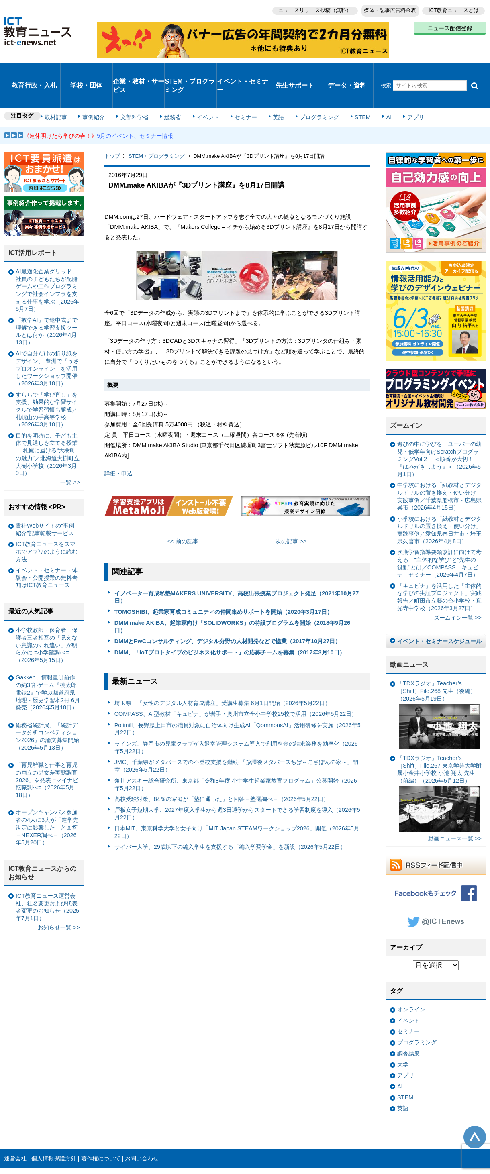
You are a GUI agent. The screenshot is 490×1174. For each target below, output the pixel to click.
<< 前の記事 (182, 511)
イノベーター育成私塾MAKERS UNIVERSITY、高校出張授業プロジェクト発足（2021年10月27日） (236, 567)
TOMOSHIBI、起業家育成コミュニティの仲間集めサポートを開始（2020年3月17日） (223, 582)
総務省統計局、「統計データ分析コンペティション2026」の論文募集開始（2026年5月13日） (47, 706)
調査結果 (408, 1023)
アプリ (395, 89)
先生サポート (294, 70)
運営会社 (15, 1128)
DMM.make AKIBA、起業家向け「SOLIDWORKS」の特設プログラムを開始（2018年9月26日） (232, 597)
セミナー (240, 89)
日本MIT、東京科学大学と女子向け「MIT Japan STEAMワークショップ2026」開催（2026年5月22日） (236, 802)
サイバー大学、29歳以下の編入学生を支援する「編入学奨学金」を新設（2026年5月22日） (230, 817)
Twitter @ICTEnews (436, 891)
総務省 (172, 89)
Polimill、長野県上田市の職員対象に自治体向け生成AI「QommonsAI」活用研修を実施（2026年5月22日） (237, 699)
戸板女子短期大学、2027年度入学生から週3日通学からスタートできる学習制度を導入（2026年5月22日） (237, 784)
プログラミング (307, 89)
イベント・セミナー (240, 69)
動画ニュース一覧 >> (455, 808)
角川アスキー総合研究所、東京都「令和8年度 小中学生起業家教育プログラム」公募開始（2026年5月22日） (235, 755)
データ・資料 (347, 70)
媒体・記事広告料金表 (386, 8)
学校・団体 (87, 70)
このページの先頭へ (474, 1107)
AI (371, 89)
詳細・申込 (119, 443)
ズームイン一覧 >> (458, 588)
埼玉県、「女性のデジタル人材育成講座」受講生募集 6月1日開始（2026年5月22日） (222, 673)
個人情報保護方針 (53, 1128)
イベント (205, 89)
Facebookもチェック (436, 863)
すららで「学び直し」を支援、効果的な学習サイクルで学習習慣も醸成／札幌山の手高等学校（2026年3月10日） (47, 379)
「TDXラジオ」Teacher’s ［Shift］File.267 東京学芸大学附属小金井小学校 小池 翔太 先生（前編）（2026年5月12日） (439, 763)
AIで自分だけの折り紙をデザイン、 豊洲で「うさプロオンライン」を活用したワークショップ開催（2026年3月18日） (47, 338)
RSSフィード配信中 (436, 835)
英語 (270, 89)
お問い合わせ (142, 1128)
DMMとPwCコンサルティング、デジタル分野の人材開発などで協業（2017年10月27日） (227, 611)
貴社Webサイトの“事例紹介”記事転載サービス (45, 500)
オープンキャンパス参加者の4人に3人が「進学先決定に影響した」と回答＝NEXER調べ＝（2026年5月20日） (47, 797)
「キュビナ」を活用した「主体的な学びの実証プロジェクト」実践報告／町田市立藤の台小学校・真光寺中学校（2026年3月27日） (439, 566)
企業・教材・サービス (136, 69)
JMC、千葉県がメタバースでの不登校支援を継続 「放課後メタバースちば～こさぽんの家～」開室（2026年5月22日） (236, 736)
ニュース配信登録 (449, 24)
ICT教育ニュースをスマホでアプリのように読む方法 (47, 521)
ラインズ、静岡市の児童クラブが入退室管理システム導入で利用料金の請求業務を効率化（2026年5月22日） (236, 718)
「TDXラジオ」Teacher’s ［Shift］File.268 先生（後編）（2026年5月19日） (438, 684)
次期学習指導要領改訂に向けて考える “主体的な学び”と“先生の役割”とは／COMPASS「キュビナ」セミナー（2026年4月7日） (439, 533)
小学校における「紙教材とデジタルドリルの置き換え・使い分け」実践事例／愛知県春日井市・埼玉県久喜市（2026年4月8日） (439, 499)
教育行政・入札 (34, 70)
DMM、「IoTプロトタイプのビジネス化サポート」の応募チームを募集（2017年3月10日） (229, 622)
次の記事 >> (291, 511)
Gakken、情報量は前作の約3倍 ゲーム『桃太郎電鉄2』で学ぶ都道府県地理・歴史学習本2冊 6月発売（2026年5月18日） (48, 662)
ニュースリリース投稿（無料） (307, 8)
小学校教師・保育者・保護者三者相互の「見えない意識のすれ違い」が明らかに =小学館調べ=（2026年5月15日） (47, 615)
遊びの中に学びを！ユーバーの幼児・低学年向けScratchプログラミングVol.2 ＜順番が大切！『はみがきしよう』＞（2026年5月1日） (439, 429)
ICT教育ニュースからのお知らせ (42, 843)
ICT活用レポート (32, 223)
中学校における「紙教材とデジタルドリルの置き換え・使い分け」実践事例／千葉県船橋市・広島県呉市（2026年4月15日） (439, 466)
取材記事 (64, 89)
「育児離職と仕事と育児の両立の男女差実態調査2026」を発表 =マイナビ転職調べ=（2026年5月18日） (47, 750)
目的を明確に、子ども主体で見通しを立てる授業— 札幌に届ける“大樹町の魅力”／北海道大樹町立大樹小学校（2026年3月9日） (48, 424)
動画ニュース (409, 635)
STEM (348, 89)
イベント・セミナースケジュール (439, 611)
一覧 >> (70, 452)
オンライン (411, 979)
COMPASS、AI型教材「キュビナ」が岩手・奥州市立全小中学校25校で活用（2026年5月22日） (235, 684)
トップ (112, 126)
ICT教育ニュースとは (454, 8)
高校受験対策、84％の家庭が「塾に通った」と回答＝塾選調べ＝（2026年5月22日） (221, 769)
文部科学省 (137, 89)
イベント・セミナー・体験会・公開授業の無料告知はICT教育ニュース (47, 547)
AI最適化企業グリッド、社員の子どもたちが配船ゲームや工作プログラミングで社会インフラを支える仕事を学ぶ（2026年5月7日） (47, 260)
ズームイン (406, 395)
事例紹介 (99, 89)
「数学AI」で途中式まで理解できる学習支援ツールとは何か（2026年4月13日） (47, 301)
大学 (402, 1034)
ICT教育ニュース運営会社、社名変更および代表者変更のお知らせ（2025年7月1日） (47, 877)
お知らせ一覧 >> (59, 898)
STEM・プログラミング (190, 69)
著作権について (100, 1128)
